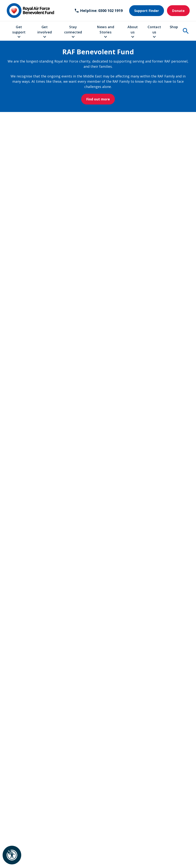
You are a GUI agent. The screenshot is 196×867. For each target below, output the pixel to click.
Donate (178, 10)
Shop (174, 27)
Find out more (98, 99)
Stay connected (73, 29)
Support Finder (146, 10)
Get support (19, 29)
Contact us (154, 29)
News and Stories (105, 29)
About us (133, 29)
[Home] (30, 10)
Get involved (44, 29)
